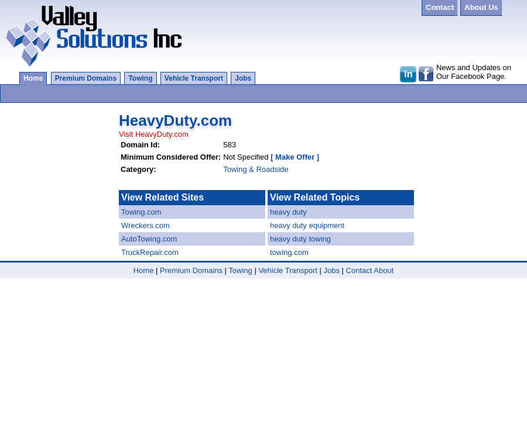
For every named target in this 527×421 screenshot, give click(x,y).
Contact (359, 270)
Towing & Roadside (255, 169)
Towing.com (141, 212)
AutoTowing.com (149, 238)
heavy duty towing (300, 238)
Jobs (243, 78)
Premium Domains (86, 78)
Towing (140, 78)
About (383, 270)
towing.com (289, 252)
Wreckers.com (145, 225)
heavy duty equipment (307, 225)
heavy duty (288, 212)
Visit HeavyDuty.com (154, 134)
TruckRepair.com (150, 252)
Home (33, 78)
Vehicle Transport (194, 78)
